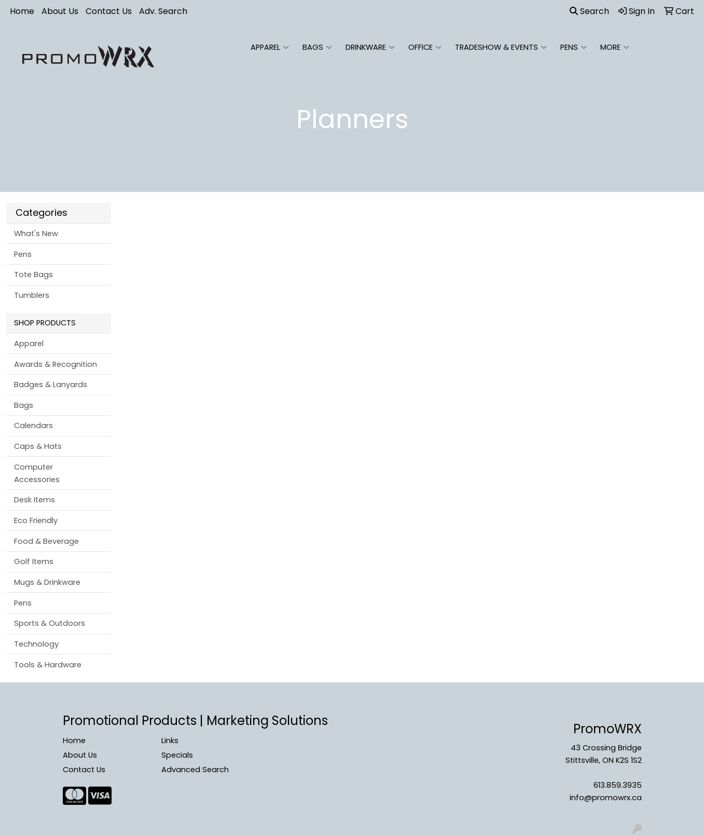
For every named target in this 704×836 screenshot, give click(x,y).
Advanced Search (195, 769)
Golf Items (33, 561)
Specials (177, 755)
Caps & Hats (38, 446)
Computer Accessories (37, 473)
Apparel (270, 47)
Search (589, 11)
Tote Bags (33, 274)
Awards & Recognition (55, 364)
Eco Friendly (36, 520)
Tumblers (31, 295)
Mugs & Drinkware (47, 582)
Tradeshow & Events (501, 47)
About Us (60, 11)
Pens (573, 47)
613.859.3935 (617, 785)
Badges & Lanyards (50, 384)
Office (424, 47)
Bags (317, 47)
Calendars (33, 425)
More (614, 47)
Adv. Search (163, 11)
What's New (36, 233)
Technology (36, 644)
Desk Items (34, 500)
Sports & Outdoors (49, 623)
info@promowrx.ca (606, 797)
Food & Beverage (46, 541)
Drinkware (370, 47)
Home (22, 11)
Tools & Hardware (47, 665)
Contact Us (109, 11)
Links (169, 740)
